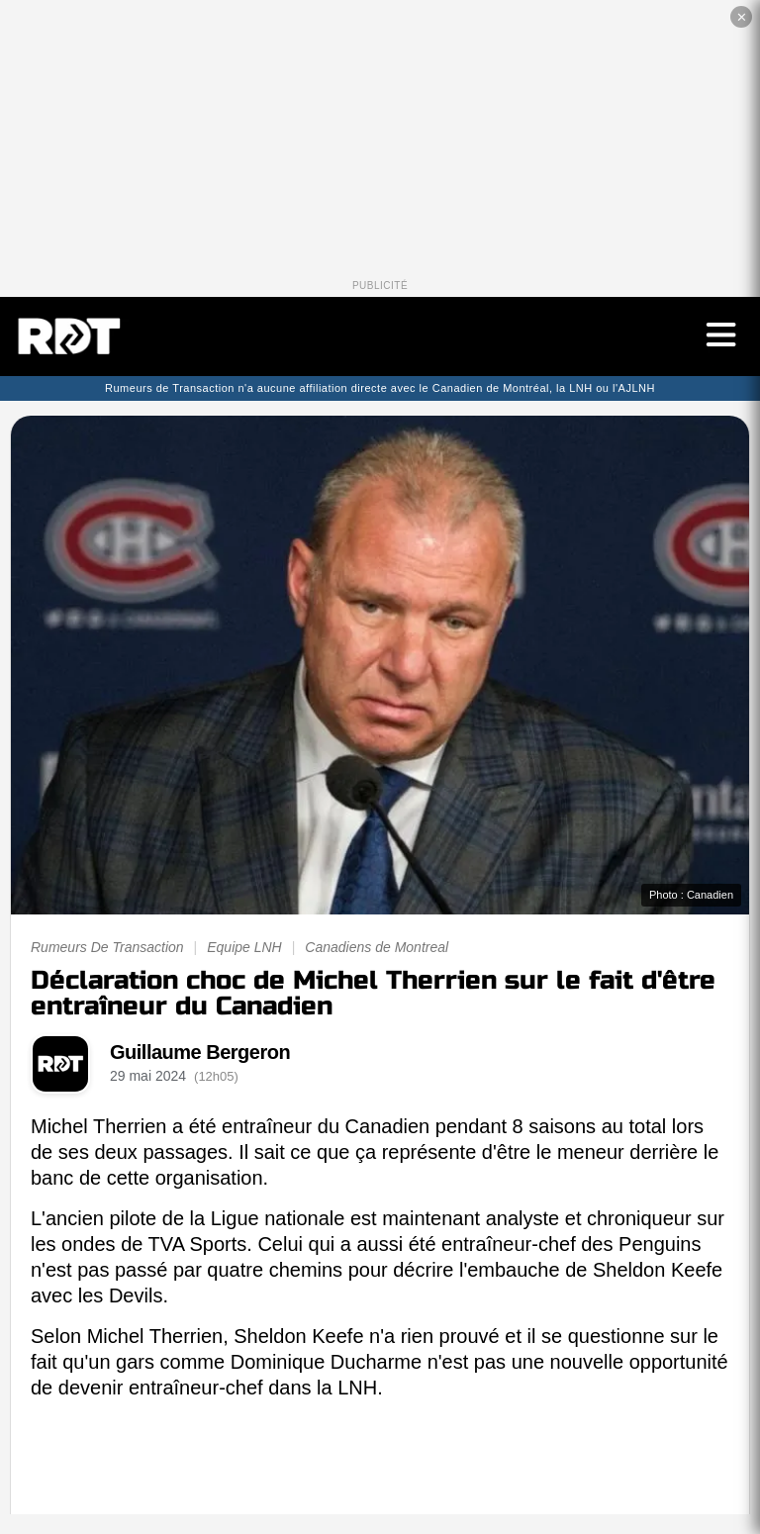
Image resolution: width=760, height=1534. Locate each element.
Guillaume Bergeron (200, 1052)
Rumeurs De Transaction (107, 947)
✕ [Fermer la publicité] (741, 17)
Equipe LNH (244, 947)
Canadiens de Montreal (376, 947)
